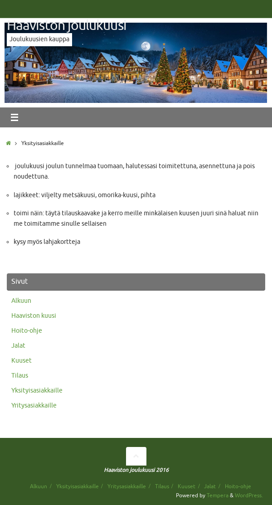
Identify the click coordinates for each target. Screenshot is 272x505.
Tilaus (19, 375)
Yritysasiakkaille (34, 405)
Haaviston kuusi (33, 316)
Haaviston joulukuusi (66, 25)
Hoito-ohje (26, 331)
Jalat (18, 346)
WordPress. (249, 495)
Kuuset (21, 360)
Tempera (217, 495)
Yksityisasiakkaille (37, 390)
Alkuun (21, 301)
